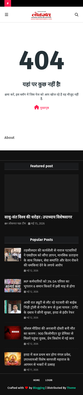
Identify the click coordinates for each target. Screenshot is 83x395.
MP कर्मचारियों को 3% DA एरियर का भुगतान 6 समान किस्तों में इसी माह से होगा (49, 284)
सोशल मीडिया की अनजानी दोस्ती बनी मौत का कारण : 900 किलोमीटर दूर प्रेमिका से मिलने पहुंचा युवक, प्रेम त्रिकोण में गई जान (49, 333)
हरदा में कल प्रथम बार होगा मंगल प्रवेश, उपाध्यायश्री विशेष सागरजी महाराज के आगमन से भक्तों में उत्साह (47, 360)
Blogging (39, 387)
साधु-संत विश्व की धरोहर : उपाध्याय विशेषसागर (38, 217)
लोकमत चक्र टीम (17, 223)
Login (48, 380)
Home (36, 380)
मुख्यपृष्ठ (41, 107)
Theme (71, 387)
